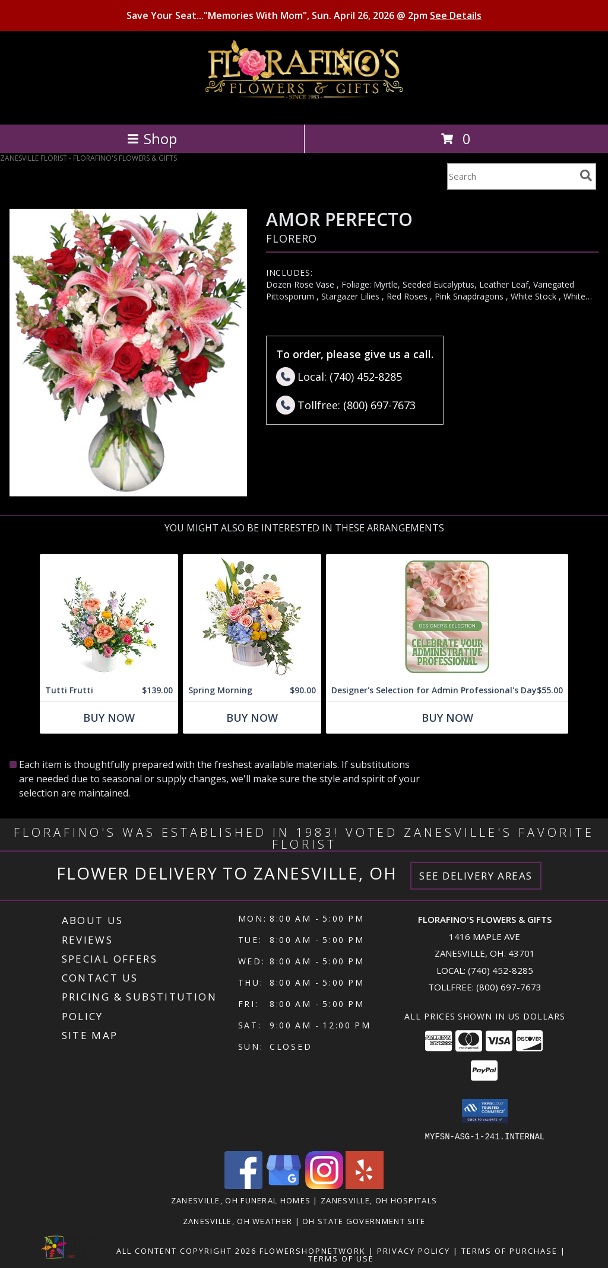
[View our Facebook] (243, 1185)
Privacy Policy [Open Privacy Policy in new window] (413, 1250)
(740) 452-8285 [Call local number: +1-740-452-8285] (500, 970)
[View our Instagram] (324, 1185)
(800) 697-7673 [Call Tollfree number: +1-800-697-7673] (509, 987)
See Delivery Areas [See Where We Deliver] (476, 875)
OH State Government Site (363, 1220)
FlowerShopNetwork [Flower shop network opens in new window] (312, 1250)
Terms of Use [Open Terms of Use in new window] (341, 1258)
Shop (152, 138)
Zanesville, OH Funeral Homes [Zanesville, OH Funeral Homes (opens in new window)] (241, 1199)
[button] (485, 1111)
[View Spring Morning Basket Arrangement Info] (252, 616)
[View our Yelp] (365, 1185)
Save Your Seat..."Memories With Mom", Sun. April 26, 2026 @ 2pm (304, 15)
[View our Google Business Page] (284, 1185)
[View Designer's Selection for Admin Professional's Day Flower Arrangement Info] (447, 616)
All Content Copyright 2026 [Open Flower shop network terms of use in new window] (186, 1250)
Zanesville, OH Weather (238, 1220)
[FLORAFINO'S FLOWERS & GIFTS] (304, 107)
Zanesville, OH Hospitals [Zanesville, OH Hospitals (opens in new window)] (379, 1199)
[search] (586, 175)
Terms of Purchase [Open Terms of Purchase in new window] (509, 1250)
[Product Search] (511, 176)
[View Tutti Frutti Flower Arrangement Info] (109, 616)
